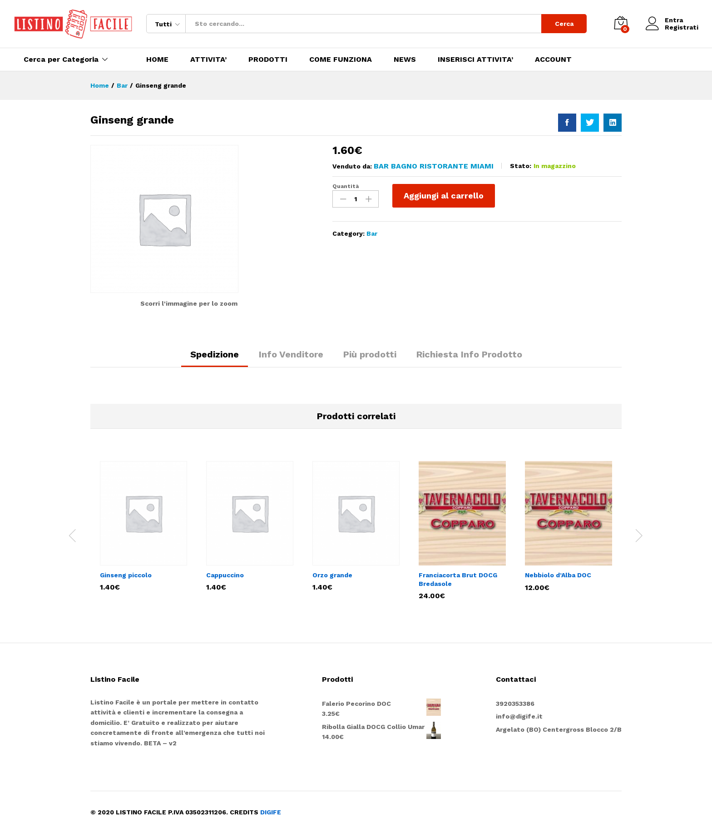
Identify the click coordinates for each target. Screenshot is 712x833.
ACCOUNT (553, 59)
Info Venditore (291, 354)
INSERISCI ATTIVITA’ (475, 59)
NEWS (405, 59)
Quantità (345, 186)
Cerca (564, 23)
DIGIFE (270, 812)
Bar (371, 233)
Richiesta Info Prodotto (469, 354)
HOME (157, 59)
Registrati (681, 27)
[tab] (214, 358)
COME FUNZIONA (340, 59)
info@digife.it (519, 716)
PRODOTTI (267, 59)
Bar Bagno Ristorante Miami (434, 166)
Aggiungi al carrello (444, 195)
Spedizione (214, 354)
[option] (143, 525)
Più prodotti (369, 354)
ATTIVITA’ (208, 59)
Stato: (520, 165)
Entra (664, 20)
